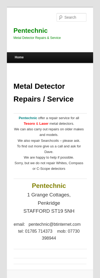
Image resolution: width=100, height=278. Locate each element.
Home (19, 57)
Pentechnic (31, 30)
